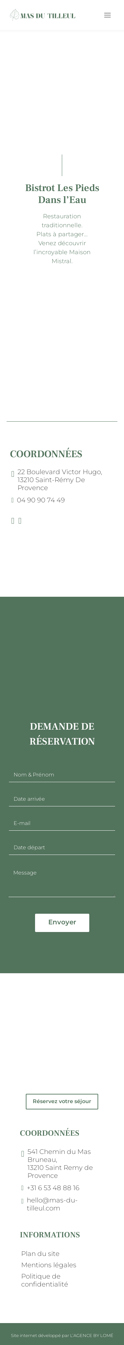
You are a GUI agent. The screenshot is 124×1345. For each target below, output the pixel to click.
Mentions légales (48, 1265)
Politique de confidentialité (44, 1280)
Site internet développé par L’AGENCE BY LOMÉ (62, 1335)
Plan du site (40, 1254)
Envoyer (62, 922)
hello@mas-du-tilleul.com (52, 1204)
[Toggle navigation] (107, 15)
